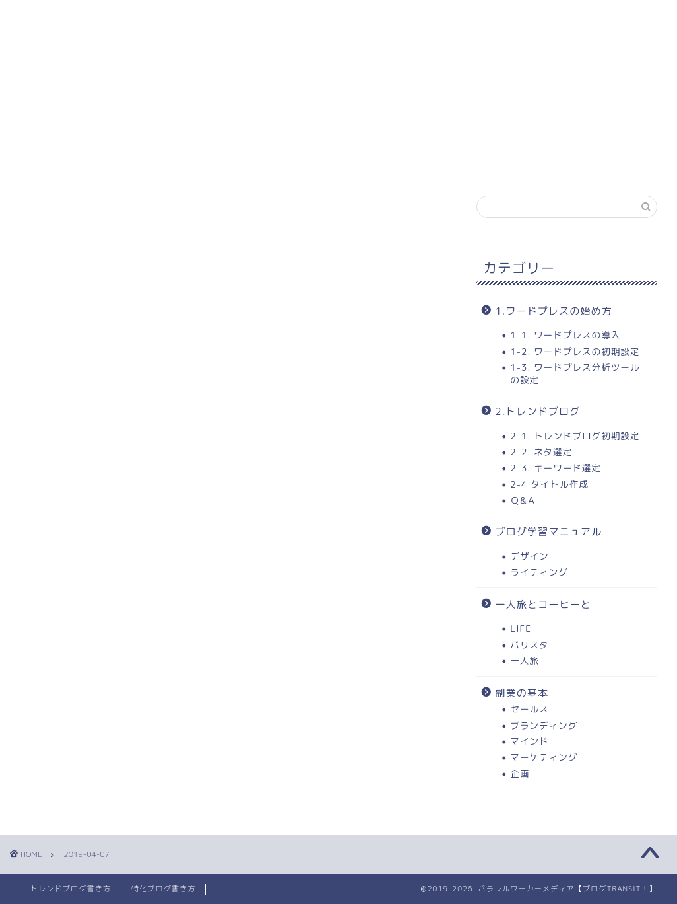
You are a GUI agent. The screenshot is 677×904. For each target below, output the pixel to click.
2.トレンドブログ (537, 411)
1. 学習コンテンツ (140, 17)
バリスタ (529, 644)
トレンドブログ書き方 (70, 889)
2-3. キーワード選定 (555, 467)
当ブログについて (542, 17)
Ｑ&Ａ (523, 500)
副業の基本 (521, 693)
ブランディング (543, 725)
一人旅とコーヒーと (543, 604)
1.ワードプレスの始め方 (553, 311)
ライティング (539, 572)
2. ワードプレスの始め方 (280, 17)
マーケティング (543, 757)
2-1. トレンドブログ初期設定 (574, 436)
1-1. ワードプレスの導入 (565, 334)
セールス (529, 708)
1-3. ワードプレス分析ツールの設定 (574, 373)
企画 (519, 773)
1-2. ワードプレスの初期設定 (574, 351)
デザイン (529, 556)
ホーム (46, 17)
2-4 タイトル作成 (549, 484)
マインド (529, 741)
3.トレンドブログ (419, 17)
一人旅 (524, 660)
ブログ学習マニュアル (548, 532)
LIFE (520, 628)
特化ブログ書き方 (163, 889)
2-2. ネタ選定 (541, 451)
